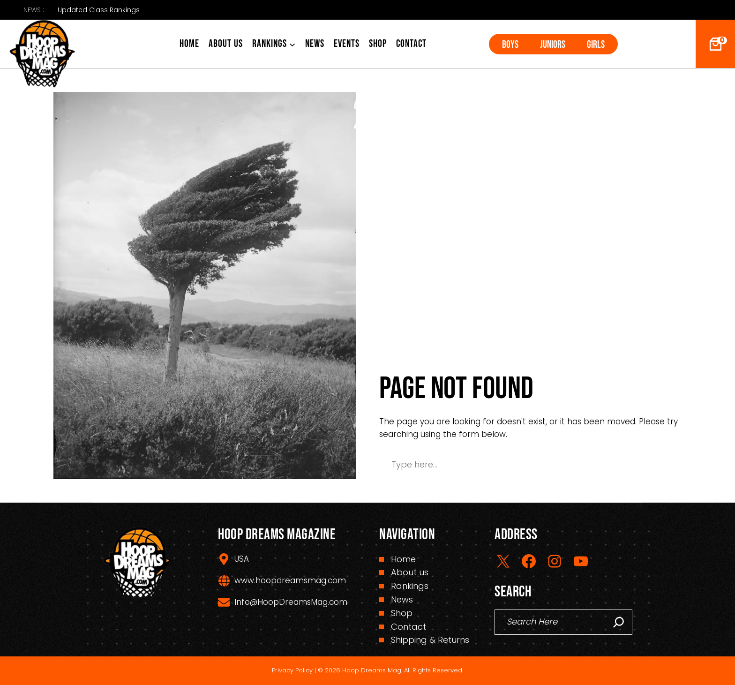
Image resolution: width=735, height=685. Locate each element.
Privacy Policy (292, 670)
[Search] (618, 622)
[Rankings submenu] (292, 44)
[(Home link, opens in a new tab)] (42, 54)
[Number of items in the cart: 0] (715, 44)
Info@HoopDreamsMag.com (290, 602)
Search (649, 464)
